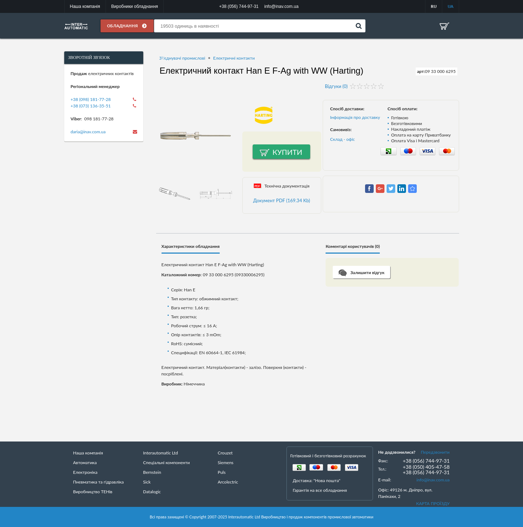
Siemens (226, 462)
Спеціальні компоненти (166, 462)
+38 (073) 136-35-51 (91, 105)
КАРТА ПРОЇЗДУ (432, 503)
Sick (147, 482)
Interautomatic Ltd (160, 453)
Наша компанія (85, 6)
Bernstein (152, 472)
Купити (287, 152)
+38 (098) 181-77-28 (91, 99)
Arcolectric (228, 482)
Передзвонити (435, 452)
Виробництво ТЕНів (93, 491)
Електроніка (85, 472)
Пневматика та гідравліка (98, 482)
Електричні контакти (234, 58)
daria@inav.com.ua (88, 131)
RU (433, 6)
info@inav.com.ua (432, 479)
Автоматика (85, 462)
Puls (222, 472)
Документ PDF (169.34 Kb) (281, 200)
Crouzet (225, 453)
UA (450, 6)
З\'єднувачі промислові (182, 58)
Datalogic (152, 491)
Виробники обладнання (134, 6)
